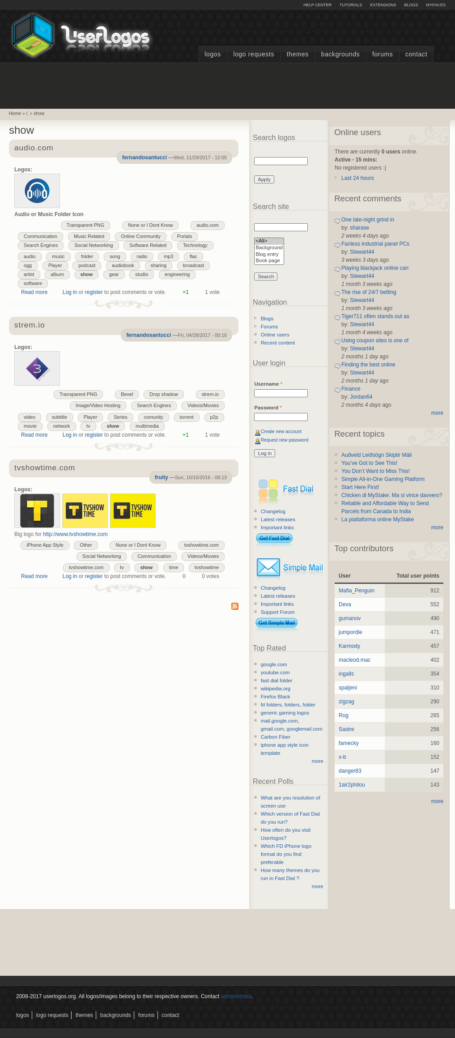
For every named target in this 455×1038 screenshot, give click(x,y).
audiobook (123, 265)
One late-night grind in (367, 220)
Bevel (127, 394)
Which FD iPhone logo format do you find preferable (286, 854)
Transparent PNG (85, 225)
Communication (40, 236)
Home (15, 113)
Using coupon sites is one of (374, 340)
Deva (345, 604)
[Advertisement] (228, 84)
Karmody (349, 646)
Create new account (281, 431)
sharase (359, 228)
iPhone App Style (44, 545)
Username (268, 384)
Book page (269, 261)
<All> (269, 241)
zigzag (346, 701)
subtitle (59, 417)
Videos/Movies (203, 405)
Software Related (147, 245)
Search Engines (41, 245)
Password (267, 407)
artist (29, 274)
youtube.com (275, 672)
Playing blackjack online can (374, 268)
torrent (187, 417)
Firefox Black (275, 696)
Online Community (141, 236)
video (29, 417)
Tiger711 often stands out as (375, 316)
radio (141, 256)
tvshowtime (207, 567)
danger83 (350, 771)
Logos (212, 54)
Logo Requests (253, 54)
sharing (158, 265)
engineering (177, 274)
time (173, 567)
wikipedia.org (275, 688)
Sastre (346, 729)
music (58, 256)
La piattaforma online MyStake (377, 519)
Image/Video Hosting (98, 405)
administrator (236, 996)
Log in (70, 292)
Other (86, 545)
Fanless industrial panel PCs (375, 244)
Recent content (278, 342)
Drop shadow (163, 394)
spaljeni (348, 688)
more (317, 761)
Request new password (285, 440)
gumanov (350, 618)
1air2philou (352, 785)
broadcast (193, 265)
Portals (184, 236)
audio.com (207, 225)
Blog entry (269, 254)
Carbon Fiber (275, 737)
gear (114, 274)
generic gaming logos (285, 712)
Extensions (383, 5)
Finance (351, 389)
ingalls (346, 674)
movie (30, 426)
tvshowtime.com (44, 468)
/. (27, 113)
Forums (382, 54)
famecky (349, 743)
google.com (274, 664)
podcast (86, 265)
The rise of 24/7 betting (368, 292)
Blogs (411, 5)
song (115, 256)
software (33, 283)
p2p (214, 417)
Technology (195, 245)
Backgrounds (340, 54)
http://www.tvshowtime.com (75, 534)
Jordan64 (361, 397)
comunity (153, 417)
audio (29, 256)
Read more (34, 292)
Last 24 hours (357, 178)
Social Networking (93, 245)
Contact (416, 54)
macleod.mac (354, 660)
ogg (28, 265)
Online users (275, 334)
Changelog (273, 511)
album (57, 274)
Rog (344, 715)
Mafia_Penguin (356, 590)
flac (193, 256)
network (61, 426)
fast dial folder (277, 680)
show (39, 113)
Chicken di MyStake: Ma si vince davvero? (391, 495)
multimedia (147, 426)
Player (55, 265)
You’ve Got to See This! (369, 463)
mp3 (168, 256)
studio (141, 274)
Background (269, 248)
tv (88, 426)
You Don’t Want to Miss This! (375, 471)
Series (121, 417)
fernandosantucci (144, 157)
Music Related (89, 236)
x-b (342, 757)
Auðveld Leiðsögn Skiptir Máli (376, 455)
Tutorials (351, 5)
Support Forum (278, 612)
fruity (161, 477)
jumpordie (350, 632)
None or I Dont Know (150, 225)
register (94, 292)
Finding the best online (368, 365)
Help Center (317, 5)
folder (87, 256)
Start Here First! (360, 487)
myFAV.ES (436, 5)
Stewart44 (362, 252)
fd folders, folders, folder (288, 704)
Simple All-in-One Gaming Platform (383, 479)
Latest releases (278, 519)
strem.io (210, 394)
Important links (277, 527)
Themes (298, 54)
